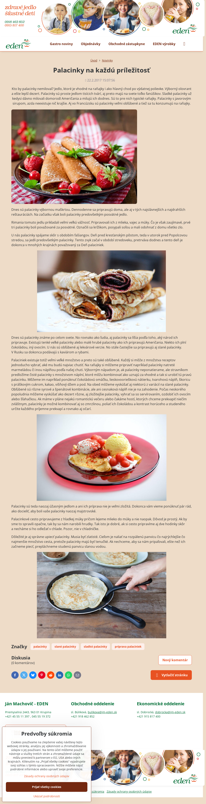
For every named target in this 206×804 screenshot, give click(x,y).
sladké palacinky (95, 646)
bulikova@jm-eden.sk (102, 712)
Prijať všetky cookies (46, 787)
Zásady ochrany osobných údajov (129, 791)
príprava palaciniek (128, 646)
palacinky (40, 646)
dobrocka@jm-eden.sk (170, 712)
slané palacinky (65, 646)
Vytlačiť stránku (171, 675)
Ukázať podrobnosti (46, 796)
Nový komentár (175, 660)
